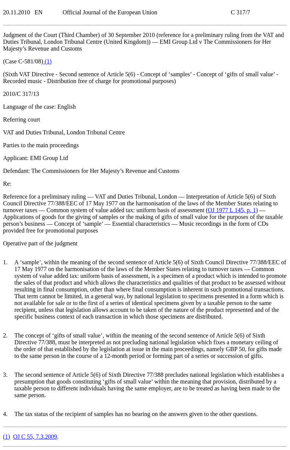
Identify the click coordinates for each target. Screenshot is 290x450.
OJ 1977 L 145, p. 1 (232, 210)
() (47, 61)
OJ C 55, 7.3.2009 (35, 436)
